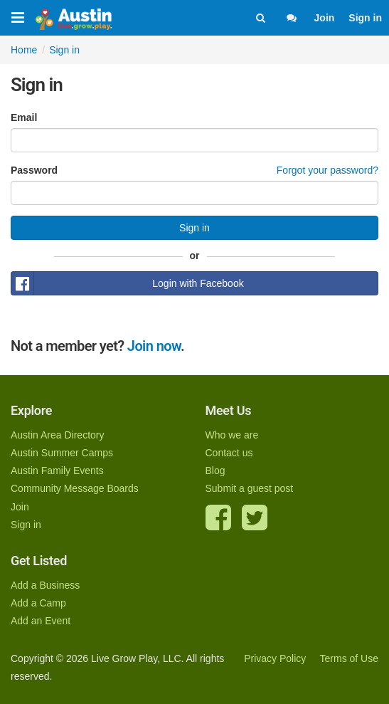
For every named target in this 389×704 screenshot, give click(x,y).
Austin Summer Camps (62, 452)
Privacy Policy (275, 658)
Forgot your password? (327, 170)
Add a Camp (38, 603)
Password (34, 170)
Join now (154, 345)
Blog (215, 470)
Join (324, 17)
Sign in (365, 17)
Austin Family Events (57, 470)
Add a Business (45, 585)
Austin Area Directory (58, 435)
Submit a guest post (250, 488)
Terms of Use (349, 658)
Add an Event (40, 620)
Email (24, 117)
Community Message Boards (75, 488)
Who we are (232, 435)
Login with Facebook (127, 283)
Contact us (229, 452)
